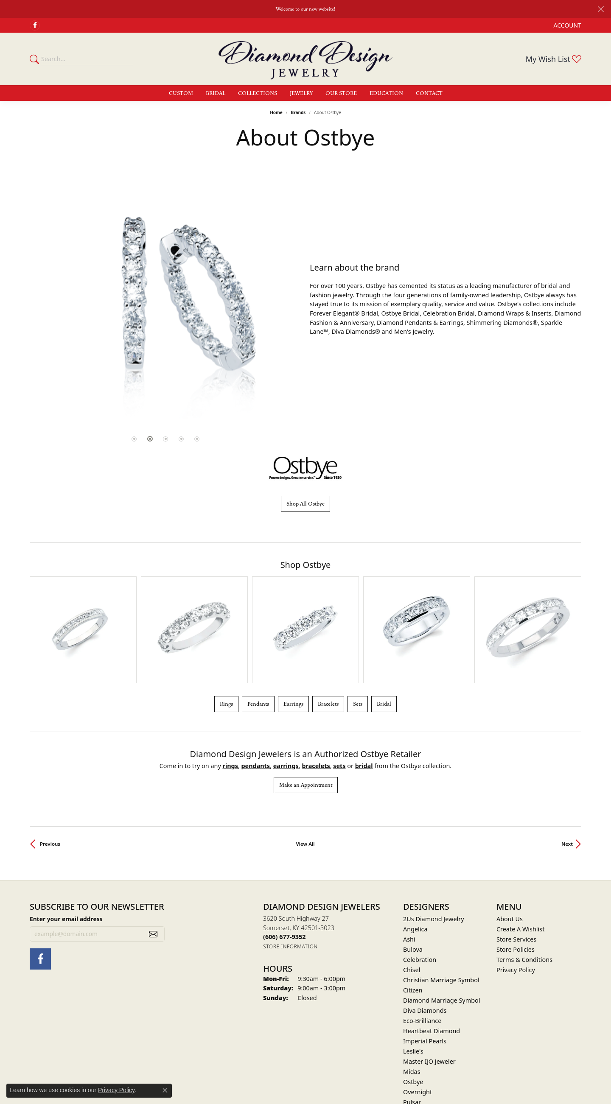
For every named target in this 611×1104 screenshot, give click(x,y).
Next (567, 758)
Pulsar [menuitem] (412, 1016)
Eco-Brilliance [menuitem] (422, 935)
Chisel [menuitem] (411, 884)
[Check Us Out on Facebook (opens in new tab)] (35, 25)
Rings (226, 618)
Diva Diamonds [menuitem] (424, 925)
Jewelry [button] (301, 93)
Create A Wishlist (520, 843)
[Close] (600, 9)
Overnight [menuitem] (417, 1006)
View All (305, 758)
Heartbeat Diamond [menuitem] (431, 945)
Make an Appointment (305, 699)
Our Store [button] (341, 93)
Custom (181, 93)
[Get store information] (290, 860)
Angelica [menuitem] (415, 843)
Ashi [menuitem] (409, 854)
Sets (357, 618)
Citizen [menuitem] (413, 904)
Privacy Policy (515, 884)
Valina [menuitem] (411, 1057)
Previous (50, 758)
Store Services (516, 854)
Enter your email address (66, 833)
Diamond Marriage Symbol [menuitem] (441, 915)
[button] (566, 25)
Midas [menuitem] (411, 986)
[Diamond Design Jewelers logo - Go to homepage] (305, 59)
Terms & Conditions (524, 874)
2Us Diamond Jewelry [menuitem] (433, 833)
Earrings (293, 618)
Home (276, 112)
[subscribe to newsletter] (153, 848)
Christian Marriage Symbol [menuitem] (441, 894)
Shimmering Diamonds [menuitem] (436, 1037)
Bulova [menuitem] (413, 864)
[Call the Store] (284, 851)
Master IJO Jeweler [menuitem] (429, 976)
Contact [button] (429, 93)
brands (298, 112)
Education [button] (386, 93)
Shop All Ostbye (305, 503)
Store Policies (515, 864)
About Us (509, 833)
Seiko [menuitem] (410, 1027)
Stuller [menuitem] (412, 1047)
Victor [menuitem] (411, 1067)
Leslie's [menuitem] (413, 965)
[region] (165, 299)
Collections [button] (257, 93)
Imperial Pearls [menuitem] (424, 955)
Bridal (384, 618)
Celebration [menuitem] (419, 874)
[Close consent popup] (165, 1090)
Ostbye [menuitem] (413, 996)
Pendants (258, 618)
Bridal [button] (215, 93)
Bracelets (328, 618)
